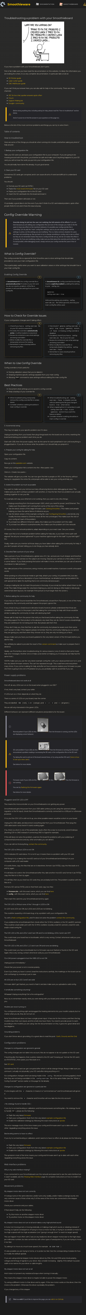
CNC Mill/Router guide (17, 84)
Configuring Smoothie (57, 514)
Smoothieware (19, 4)
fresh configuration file (20, 918)
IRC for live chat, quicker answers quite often (25, 95)
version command (49, 644)
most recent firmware (24, 189)
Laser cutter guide (15, 81)
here (52, 891)
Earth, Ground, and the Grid (66, 1036)
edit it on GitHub (57, 1299)
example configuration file (56, 1118)
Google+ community (16, 103)
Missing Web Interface (32, 1177)
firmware (27, 1115)
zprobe (62, 1121)
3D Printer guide (15, 78)
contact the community (38, 844)
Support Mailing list (16, 101)
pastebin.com (21, 463)
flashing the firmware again (31, 787)
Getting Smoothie (53, 509)
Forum (11, 98)
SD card (11, 1064)
